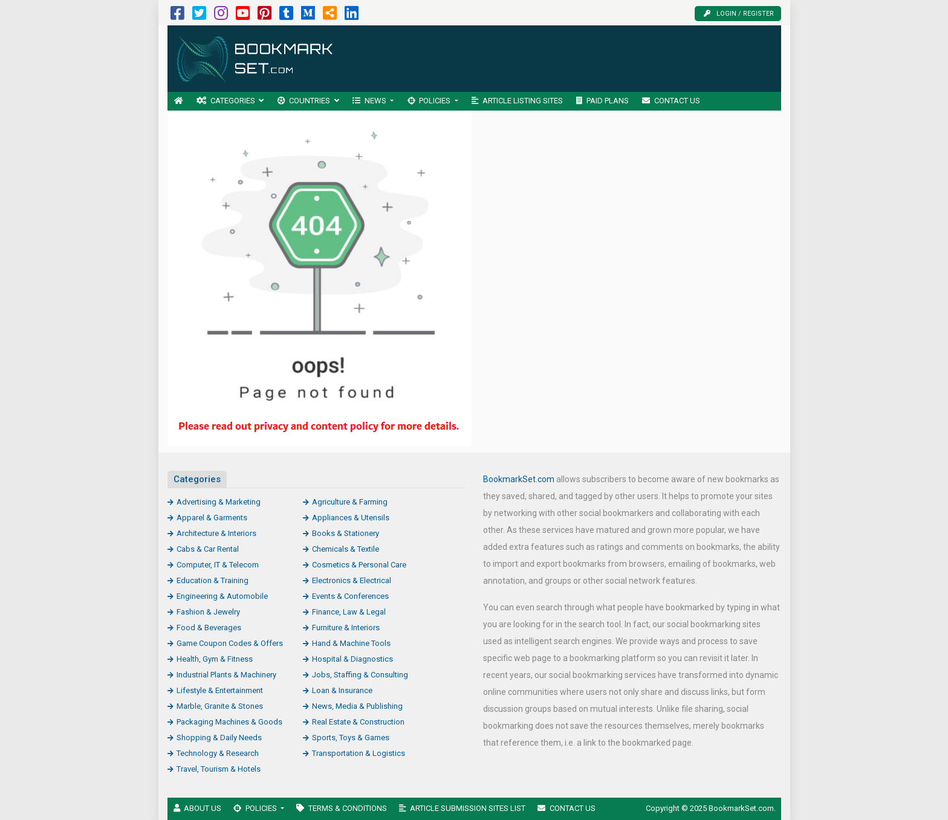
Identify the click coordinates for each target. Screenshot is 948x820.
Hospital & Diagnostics (352, 658)
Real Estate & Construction (358, 721)
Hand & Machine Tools (351, 643)
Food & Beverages (209, 627)
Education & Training (212, 580)
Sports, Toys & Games (350, 737)
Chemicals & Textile (345, 549)
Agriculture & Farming (350, 501)
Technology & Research (218, 753)
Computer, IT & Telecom (218, 564)
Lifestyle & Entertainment (220, 690)
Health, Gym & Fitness (215, 658)
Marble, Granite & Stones (220, 706)
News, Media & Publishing (357, 706)
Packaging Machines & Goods (229, 721)
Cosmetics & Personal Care (359, 564)
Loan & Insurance (342, 690)
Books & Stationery (345, 533)
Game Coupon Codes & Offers (230, 643)
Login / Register (739, 14)
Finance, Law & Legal (349, 611)
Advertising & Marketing (219, 501)
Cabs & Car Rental (208, 549)
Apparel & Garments (212, 517)
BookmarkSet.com (518, 479)
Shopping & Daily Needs (219, 737)
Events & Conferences (350, 596)
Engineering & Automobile (222, 596)
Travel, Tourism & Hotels (219, 768)
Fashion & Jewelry (208, 611)
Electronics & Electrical (351, 580)
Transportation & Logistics (358, 753)
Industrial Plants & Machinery (226, 674)
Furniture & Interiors (346, 627)
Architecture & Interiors (216, 533)
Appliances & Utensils (350, 517)
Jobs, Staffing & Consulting (360, 674)
